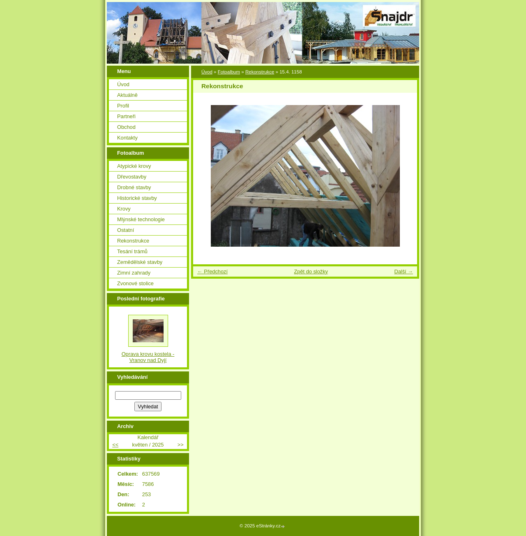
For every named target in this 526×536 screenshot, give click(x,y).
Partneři (126, 116)
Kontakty (127, 138)
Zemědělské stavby (139, 262)
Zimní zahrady (133, 273)
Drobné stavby (134, 187)
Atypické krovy (134, 166)
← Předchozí (212, 271)
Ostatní (125, 230)
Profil (123, 106)
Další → (403, 271)
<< (115, 445)
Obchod (126, 127)
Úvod (206, 71)
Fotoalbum (229, 71)
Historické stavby (137, 198)
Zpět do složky (311, 271)
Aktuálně (127, 95)
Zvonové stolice (135, 283)
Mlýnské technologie (141, 219)
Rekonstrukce (259, 71)
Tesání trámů (132, 251)
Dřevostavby (131, 177)
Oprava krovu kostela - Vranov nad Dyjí (148, 357)
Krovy (124, 209)
